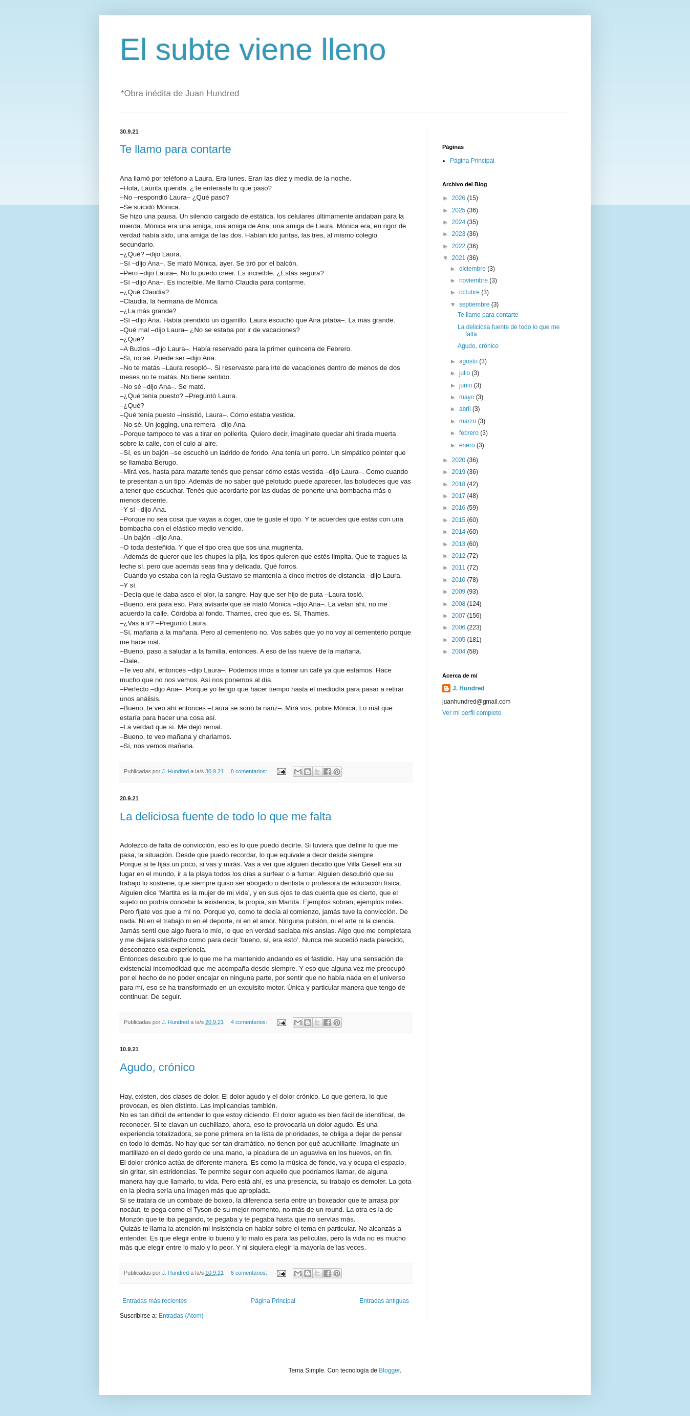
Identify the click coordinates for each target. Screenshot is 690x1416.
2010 (459, 579)
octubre (470, 292)
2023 (459, 233)
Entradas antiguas (384, 1300)
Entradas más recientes (154, 1300)
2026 (459, 198)
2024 (459, 222)
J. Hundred (468, 688)
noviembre (474, 280)
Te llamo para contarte (175, 149)
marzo (468, 421)
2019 (459, 471)
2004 (459, 651)
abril (465, 408)
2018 (459, 484)
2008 (459, 603)
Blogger (389, 1370)
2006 (459, 627)
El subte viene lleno (253, 49)
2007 (459, 615)
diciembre (473, 268)
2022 (459, 246)
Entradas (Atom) (181, 1315)
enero (468, 445)
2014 (459, 531)
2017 (459, 495)
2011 (459, 567)
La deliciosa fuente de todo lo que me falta (225, 816)
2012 (459, 555)
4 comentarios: (250, 1022)
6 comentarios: (250, 1273)
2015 (459, 520)
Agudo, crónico (157, 1067)
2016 (459, 507)
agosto (469, 361)
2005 (459, 639)
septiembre (475, 304)
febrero (469, 433)
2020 (459, 460)
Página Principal (273, 1300)
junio (466, 385)
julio (465, 373)
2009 (459, 591)
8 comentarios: (250, 771)
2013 (459, 544)
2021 (459, 258)
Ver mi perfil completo (471, 712)
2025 (459, 210)
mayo (467, 397)
